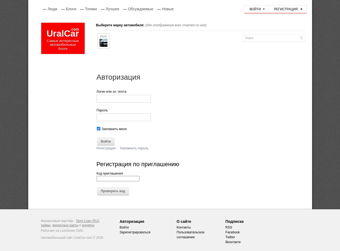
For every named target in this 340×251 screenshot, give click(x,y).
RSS (228, 227)
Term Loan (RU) (87, 221)
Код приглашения (118, 176)
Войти (255, 9)
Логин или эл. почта (111, 92)
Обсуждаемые (140, 9)
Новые (168, 9)
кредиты (88, 225)
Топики (91, 9)
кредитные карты (65, 225)
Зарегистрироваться (135, 232)
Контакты (184, 227)
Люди (52, 9)
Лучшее (112, 9)
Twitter (230, 237)
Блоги (71, 9)
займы (46, 225)
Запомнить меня (112, 129)
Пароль (102, 110)
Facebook (232, 232)
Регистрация (286, 9)
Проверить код (113, 191)
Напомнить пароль (134, 148)
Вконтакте (233, 242)
